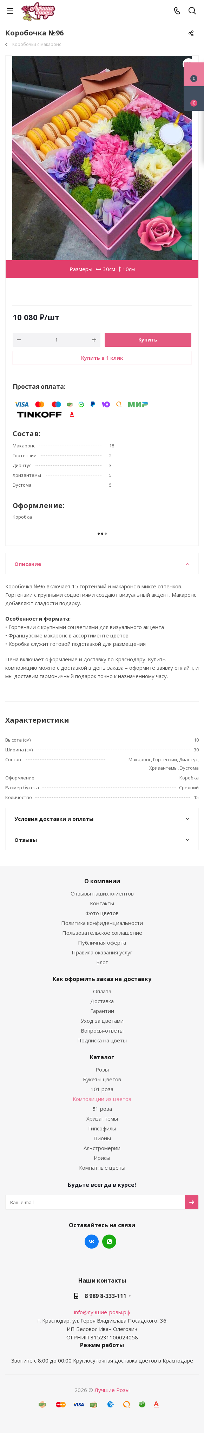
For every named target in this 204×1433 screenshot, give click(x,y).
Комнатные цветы (102, 1167)
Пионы (102, 1138)
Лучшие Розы (112, 1389)
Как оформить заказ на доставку (102, 979)
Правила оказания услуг (102, 952)
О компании (102, 881)
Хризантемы (102, 1118)
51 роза (102, 1108)
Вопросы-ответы (102, 1030)
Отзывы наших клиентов (102, 893)
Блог (102, 962)
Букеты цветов (102, 1079)
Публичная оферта (102, 942)
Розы (102, 1069)
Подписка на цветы (102, 1040)
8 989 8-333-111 (105, 1296)
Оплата (102, 991)
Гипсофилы (102, 1128)
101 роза (102, 1089)
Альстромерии (102, 1147)
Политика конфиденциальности (102, 922)
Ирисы (102, 1157)
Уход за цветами (102, 1020)
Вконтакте (92, 1242)
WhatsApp (109, 1242)
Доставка (102, 1001)
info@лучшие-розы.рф (102, 1312)
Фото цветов (102, 913)
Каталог (102, 1057)
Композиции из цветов (102, 1098)
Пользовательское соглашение (102, 932)
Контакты (102, 903)
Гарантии (102, 1010)
